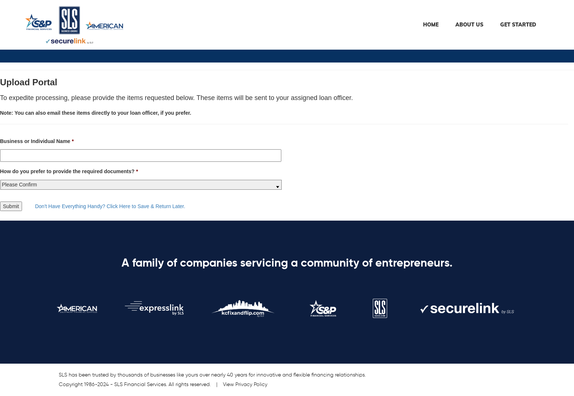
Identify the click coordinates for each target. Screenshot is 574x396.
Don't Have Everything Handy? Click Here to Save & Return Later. (110, 206)
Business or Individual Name (37, 141)
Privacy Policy (251, 384)
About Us (469, 24)
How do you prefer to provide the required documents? (69, 171)
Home (430, 24)
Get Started (518, 24)
